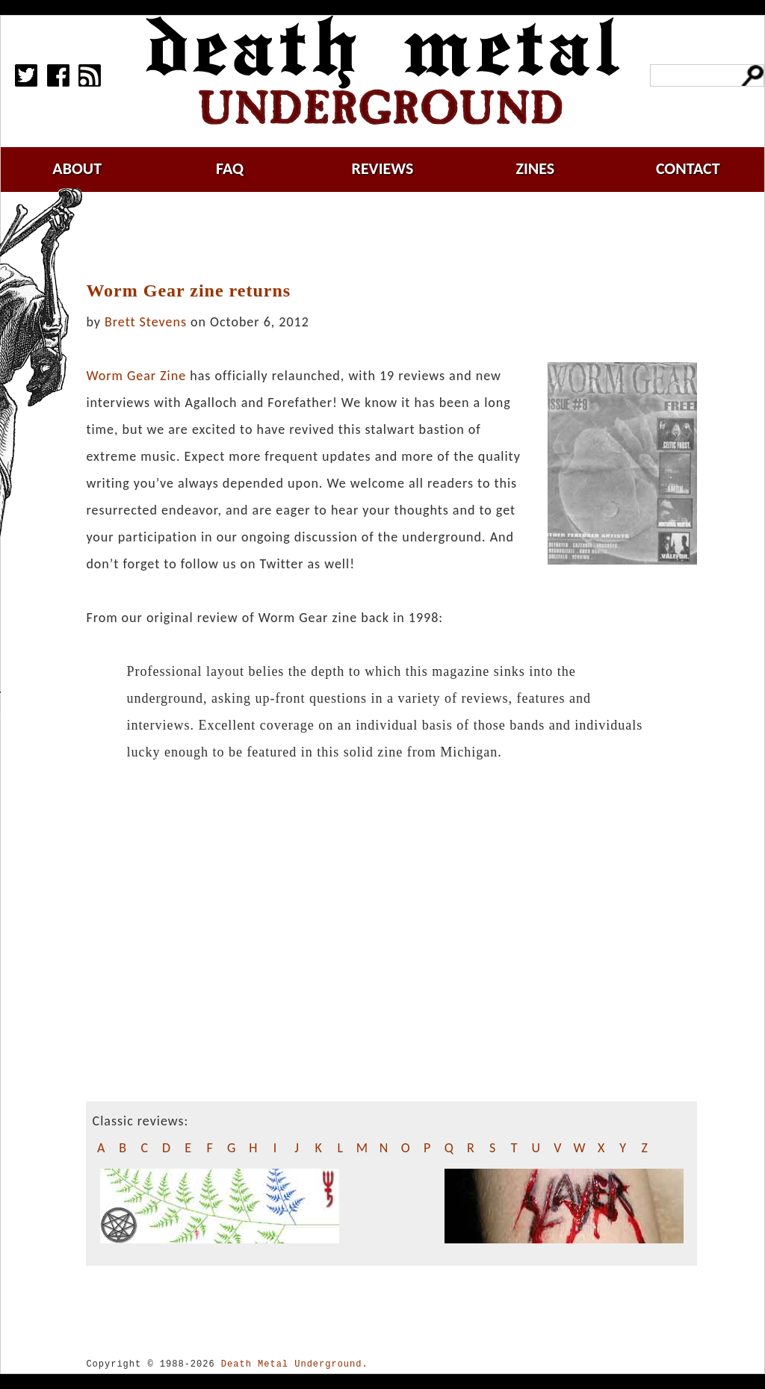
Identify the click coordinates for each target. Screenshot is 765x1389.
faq (230, 168)
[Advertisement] (400, 236)
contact (688, 168)
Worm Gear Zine (136, 375)
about (77, 168)
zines (534, 168)
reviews (383, 168)
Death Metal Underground (291, 1364)
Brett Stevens (146, 322)
